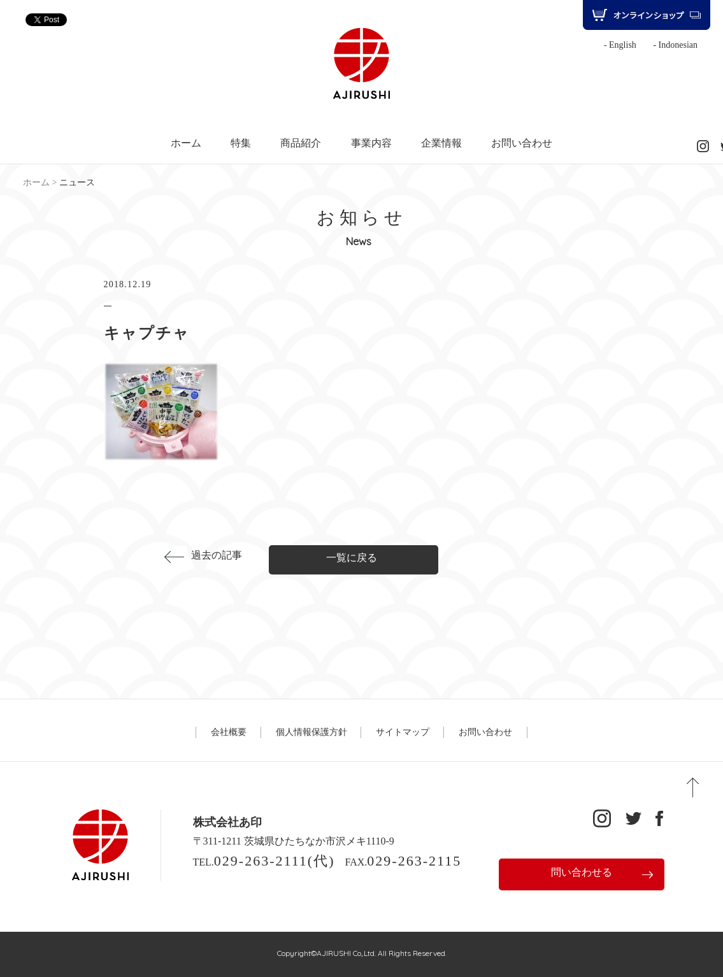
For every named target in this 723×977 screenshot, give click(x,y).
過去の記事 (216, 555)
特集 (241, 143)
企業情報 (441, 143)
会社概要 (229, 732)
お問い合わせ (521, 143)
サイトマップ (402, 732)
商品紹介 (300, 143)
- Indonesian (675, 45)
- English (620, 45)
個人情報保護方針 (311, 732)
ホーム (186, 143)
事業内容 (371, 143)
